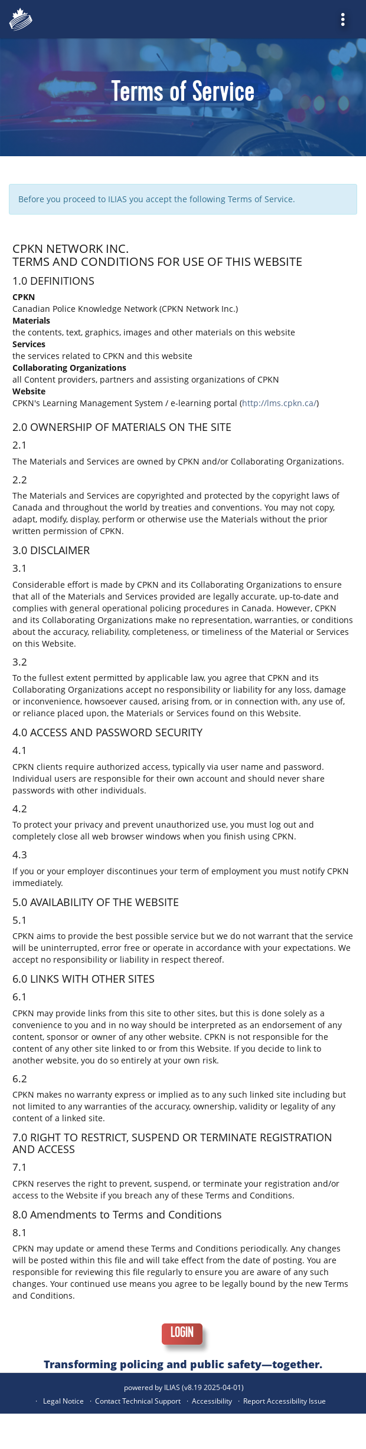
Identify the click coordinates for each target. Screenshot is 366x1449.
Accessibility (212, 1401)
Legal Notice (63, 1401)
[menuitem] (347, 19)
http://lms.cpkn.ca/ (279, 403)
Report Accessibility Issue (284, 1401)
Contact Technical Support (138, 1401)
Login (182, 1334)
